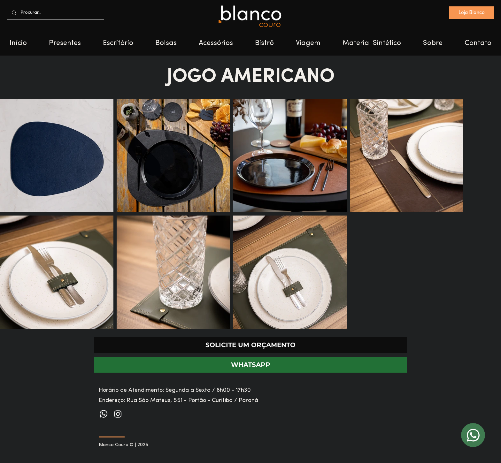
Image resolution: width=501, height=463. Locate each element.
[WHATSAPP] (250, 365)
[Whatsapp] (103, 414)
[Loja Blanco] (471, 12)
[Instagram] (118, 414)
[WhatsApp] (473, 435)
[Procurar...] (55, 12)
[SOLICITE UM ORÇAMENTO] (250, 345)
